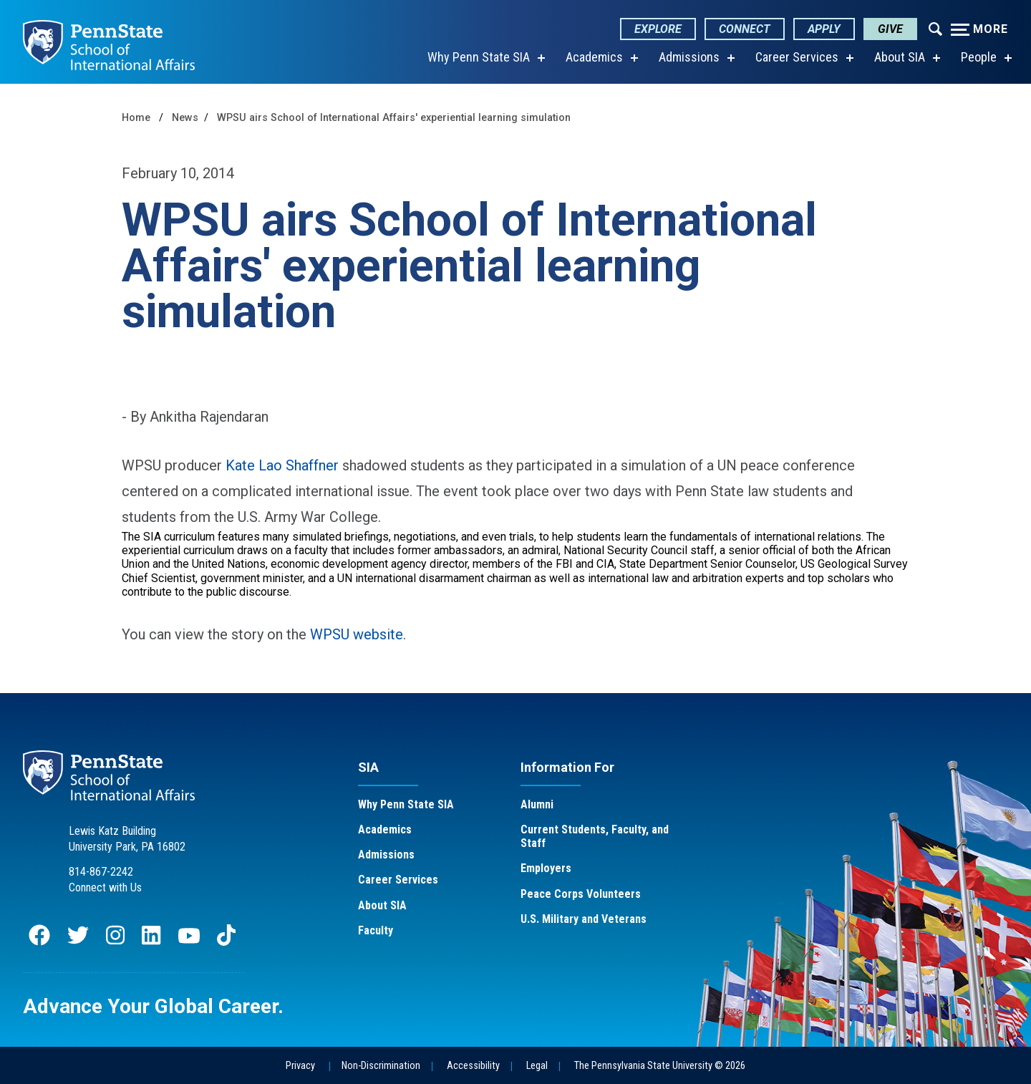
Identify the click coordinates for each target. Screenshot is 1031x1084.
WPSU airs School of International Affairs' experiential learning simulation (394, 118)
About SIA (899, 56)
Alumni (537, 804)
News (185, 118)
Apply (824, 29)
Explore (658, 29)
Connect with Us (105, 887)
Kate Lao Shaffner (284, 465)
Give (890, 29)
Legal (537, 1066)
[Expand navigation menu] (935, 28)
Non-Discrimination (381, 1066)
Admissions (689, 56)
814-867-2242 (101, 872)
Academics (594, 56)
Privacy (300, 1066)
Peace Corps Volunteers (581, 894)
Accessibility (473, 1066)
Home (136, 118)
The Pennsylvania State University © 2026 (659, 1066)
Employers (546, 868)
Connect (744, 29)
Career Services (796, 56)
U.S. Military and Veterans (584, 919)
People (979, 56)
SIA (368, 767)
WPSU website (356, 634)
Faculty (375, 930)
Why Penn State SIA (478, 56)
